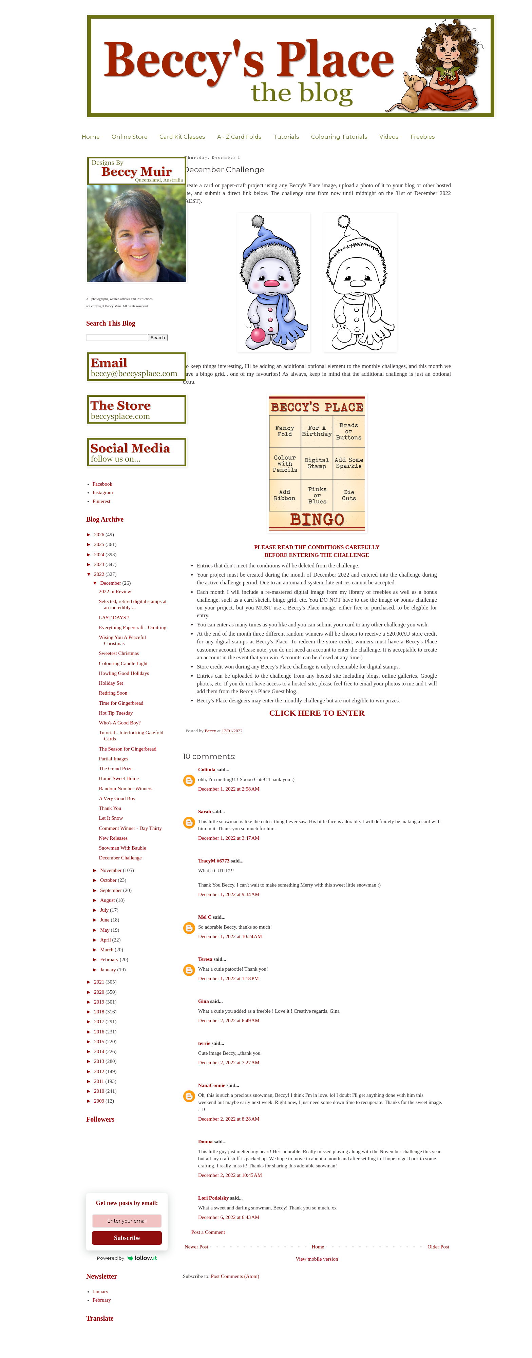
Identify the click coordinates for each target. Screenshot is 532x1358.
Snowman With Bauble (122, 848)
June (105, 920)
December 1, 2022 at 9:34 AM (229, 894)
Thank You (110, 808)
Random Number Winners (125, 788)
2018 (100, 1011)
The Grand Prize (116, 768)
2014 (100, 1051)
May (105, 930)
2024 (100, 554)
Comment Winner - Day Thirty (130, 828)
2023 (100, 564)
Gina (203, 1001)
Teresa (205, 959)
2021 (100, 982)
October (109, 880)
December (111, 583)
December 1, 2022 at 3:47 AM (229, 838)
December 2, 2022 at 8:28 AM (229, 1119)
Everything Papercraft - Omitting (133, 627)
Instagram (103, 492)
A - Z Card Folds (239, 136)
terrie (204, 1043)
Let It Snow (111, 818)
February (110, 959)
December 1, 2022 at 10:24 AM (230, 936)
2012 (100, 1071)
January (108, 969)
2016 (100, 1031)
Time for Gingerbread (121, 703)
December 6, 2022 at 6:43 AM (229, 1217)
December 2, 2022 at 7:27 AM (229, 1062)
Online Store (130, 136)
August (108, 900)
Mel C (205, 917)
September (111, 890)
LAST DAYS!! (114, 617)
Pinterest (102, 501)
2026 (100, 534)
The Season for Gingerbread (128, 749)
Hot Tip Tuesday (116, 713)
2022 (100, 574)
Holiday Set (111, 683)
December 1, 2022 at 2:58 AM (229, 789)
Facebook (102, 484)
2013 (100, 1061)
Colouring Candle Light (123, 663)
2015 (100, 1041)
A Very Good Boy (117, 798)
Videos (389, 136)
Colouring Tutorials (339, 136)
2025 (100, 544)
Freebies (423, 136)
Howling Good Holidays (124, 673)
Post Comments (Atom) (235, 1276)
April (106, 940)
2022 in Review (115, 591)
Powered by (127, 1258)
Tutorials (286, 136)
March (107, 949)
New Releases (113, 838)
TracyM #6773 (214, 861)
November (111, 870)
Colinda (206, 769)
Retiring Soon (113, 693)
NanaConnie (211, 1085)
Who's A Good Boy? (120, 722)
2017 (100, 1021)
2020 (100, 992)
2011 (99, 1081)
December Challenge (120, 857)
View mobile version (317, 1259)
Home (91, 136)
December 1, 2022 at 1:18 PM (228, 978)
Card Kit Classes (182, 136)
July (105, 910)
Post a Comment (208, 1232)
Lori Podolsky (213, 1198)
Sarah (204, 811)
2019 (100, 1002)
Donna (205, 1141)
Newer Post (196, 1246)
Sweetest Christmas (119, 653)
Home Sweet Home (119, 778)
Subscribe (127, 1238)
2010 (100, 1091)
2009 (100, 1101)
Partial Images (113, 758)
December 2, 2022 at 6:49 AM (229, 1020)
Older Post (438, 1246)
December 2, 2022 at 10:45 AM (230, 1175)
